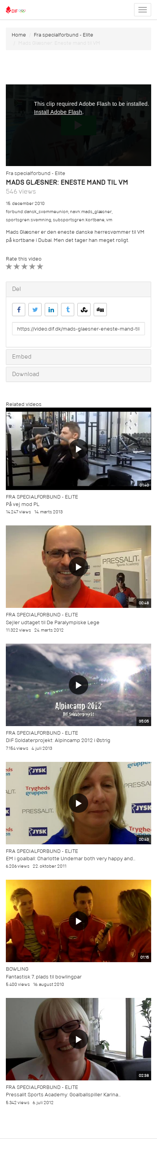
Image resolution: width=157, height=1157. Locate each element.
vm (109, 220)
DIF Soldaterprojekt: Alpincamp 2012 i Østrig (58, 740)
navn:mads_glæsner (91, 211)
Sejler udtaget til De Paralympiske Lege (52, 622)
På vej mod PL (22, 504)
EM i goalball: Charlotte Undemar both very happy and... (70, 858)
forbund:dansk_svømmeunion (37, 211)
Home (19, 35)
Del (16, 289)
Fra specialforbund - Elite (63, 35)
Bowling (17, 969)
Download (25, 374)
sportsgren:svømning (28, 220)
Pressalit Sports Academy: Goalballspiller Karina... (63, 1094)
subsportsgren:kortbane (79, 220)
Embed (21, 356)
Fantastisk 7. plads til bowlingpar (44, 976)
